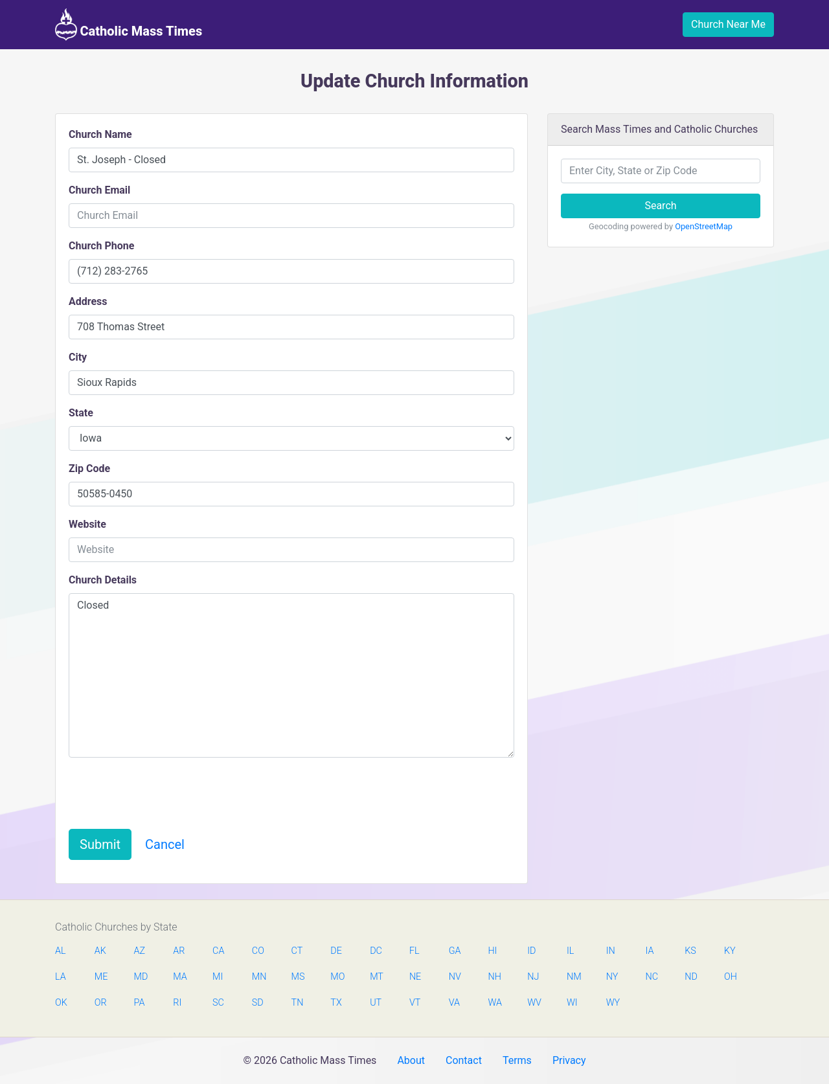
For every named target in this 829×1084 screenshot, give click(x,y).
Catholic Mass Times (128, 24)
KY (730, 950)
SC (218, 1002)
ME (101, 976)
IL (570, 950)
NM (573, 976)
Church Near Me (728, 24)
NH (494, 976)
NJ (533, 976)
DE (336, 950)
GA (455, 950)
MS (297, 976)
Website (87, 524)
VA (454, 1002)
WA (494, 1002)
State (81, 413)
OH (730, 976)
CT (297, 950)
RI (177, 1002)
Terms (517, 1060)
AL (60, 950)
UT (375, 1002)
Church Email (99, 190)
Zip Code (89, 468)
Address (88, 301)
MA (179, 976)
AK (100, 950)
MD (140, 976)
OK (61, 1002)
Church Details (103, 580)
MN (258, 976)
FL (414, 950)
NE (415, 976)
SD (258, 1002)
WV (533, 1002)
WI (572, 1002)
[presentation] (167, 793)
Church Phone (101, 246)
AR (179, 950)
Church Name (100, 134)
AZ (140, 950)
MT (376, 976)
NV (455, 976)
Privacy (569, 1060)
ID (531, 950)
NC (651, 976)
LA (60, 976)
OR (101, 1002)
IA (649, 950)
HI (492, 950)
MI (217, 976)
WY (612, 1002)
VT (414, 1002)
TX (335, 1002)
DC (376, 950)
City (78, 357)
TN (297, 1002)
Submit (100, 844)
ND (691, 976)
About (411, 1060)
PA (139, 1002)
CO (258, 950)
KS (690, 950)
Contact (464, 1060)
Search (660, 205)
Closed (291, 675)
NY (612, 976)
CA (218, 950)
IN (610, 950)
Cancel (165, 844)
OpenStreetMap (703, 226)
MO (336, 976)
